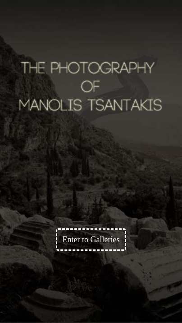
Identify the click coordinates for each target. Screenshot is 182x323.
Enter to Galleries (91, 239)
